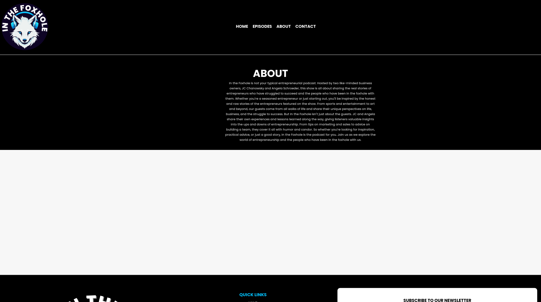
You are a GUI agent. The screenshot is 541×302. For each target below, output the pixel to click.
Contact (305, 26)
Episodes (262, 26)
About (283, 26)
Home (242, 26)
